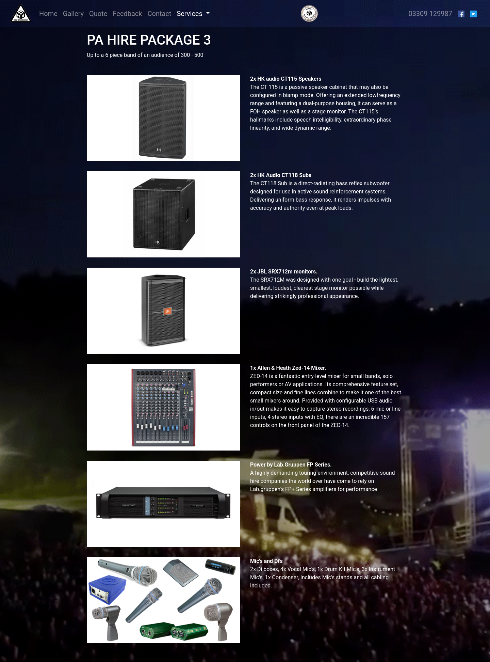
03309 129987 (430, 14)
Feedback (127, 14)
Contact (159, 14)
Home (49, 13)
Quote (98, 14)
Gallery (73, 14)
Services (190, 14)
